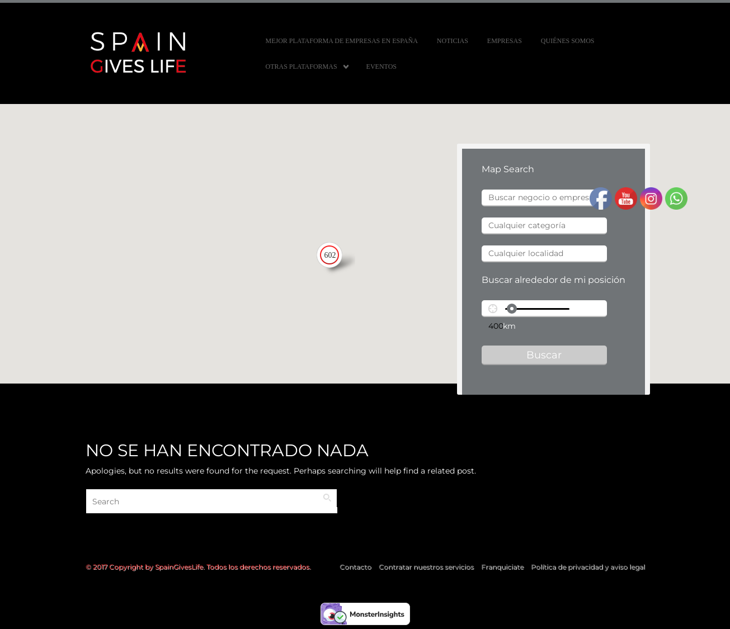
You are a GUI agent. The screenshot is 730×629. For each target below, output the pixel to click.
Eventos (381, 66)
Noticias (452, 41)
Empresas (504, 41)
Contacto (355, 566)
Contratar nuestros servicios (426, 566)
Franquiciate (502, 566)
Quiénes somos (568, 41)
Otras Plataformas (301, 66)
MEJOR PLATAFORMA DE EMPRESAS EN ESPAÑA (342, 41)
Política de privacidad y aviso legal (588, 566)
